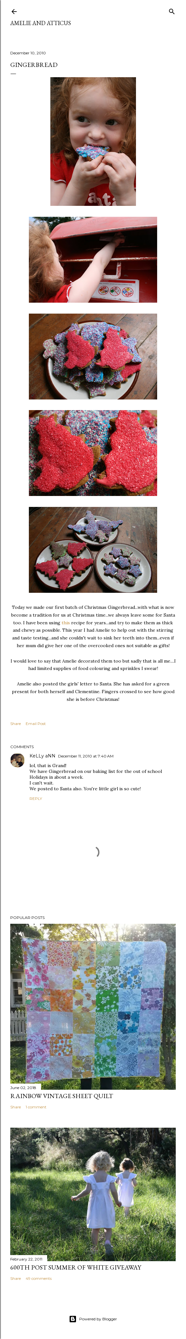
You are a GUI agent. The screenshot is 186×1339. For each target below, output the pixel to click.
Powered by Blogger (93, 1319)
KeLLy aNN (42, 756)
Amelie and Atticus (40, 23)
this (66, 623)
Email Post (36, 723)
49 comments (39, 1278)
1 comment (36, 1107)
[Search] (172, 10)
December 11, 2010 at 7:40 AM (86, 756)
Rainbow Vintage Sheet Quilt (61, 1096)
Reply (36, 798)
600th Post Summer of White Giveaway (75, 1267)
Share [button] (15, 723)
